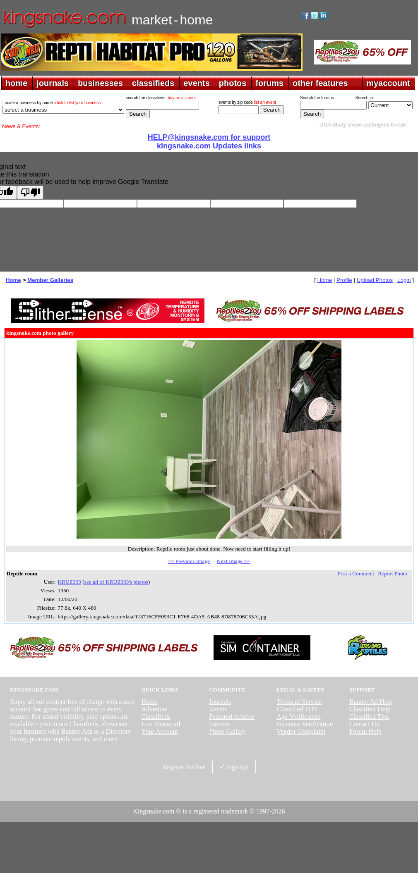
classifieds (153, 83)
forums (269, 83)
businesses (100, 83)
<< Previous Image (189, 561)
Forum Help (365, 731)
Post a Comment (356, 573)
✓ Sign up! (234, 766)
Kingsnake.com (153, 811)
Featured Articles (232, 716)
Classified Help (369, 709)
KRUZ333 (69, 582)
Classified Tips (369, 716)
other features (320, 83)
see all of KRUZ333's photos (116, 582)
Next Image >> (233, 561)
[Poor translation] (30, 192)
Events (218, 709)
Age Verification (299, 716)
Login (404, 280)
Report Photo (392, 573)
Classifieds (155, 716)
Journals (220, 701)
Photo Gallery (227, 731)
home (16, 83)
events (196, 83)
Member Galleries (50, 280)
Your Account (159, 731)
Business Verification (305, 724)
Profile (344, 280)
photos (233, 83)
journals (52, 83)
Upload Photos (375, 280)
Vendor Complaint (301, 731)
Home (13, 280)
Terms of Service (299, 701)
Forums (219, 724)
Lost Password (160, 724)
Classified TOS (297, 709)
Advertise (154, 709)
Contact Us (364, 724)
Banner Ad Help (370, 701)
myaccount (388, 83)
